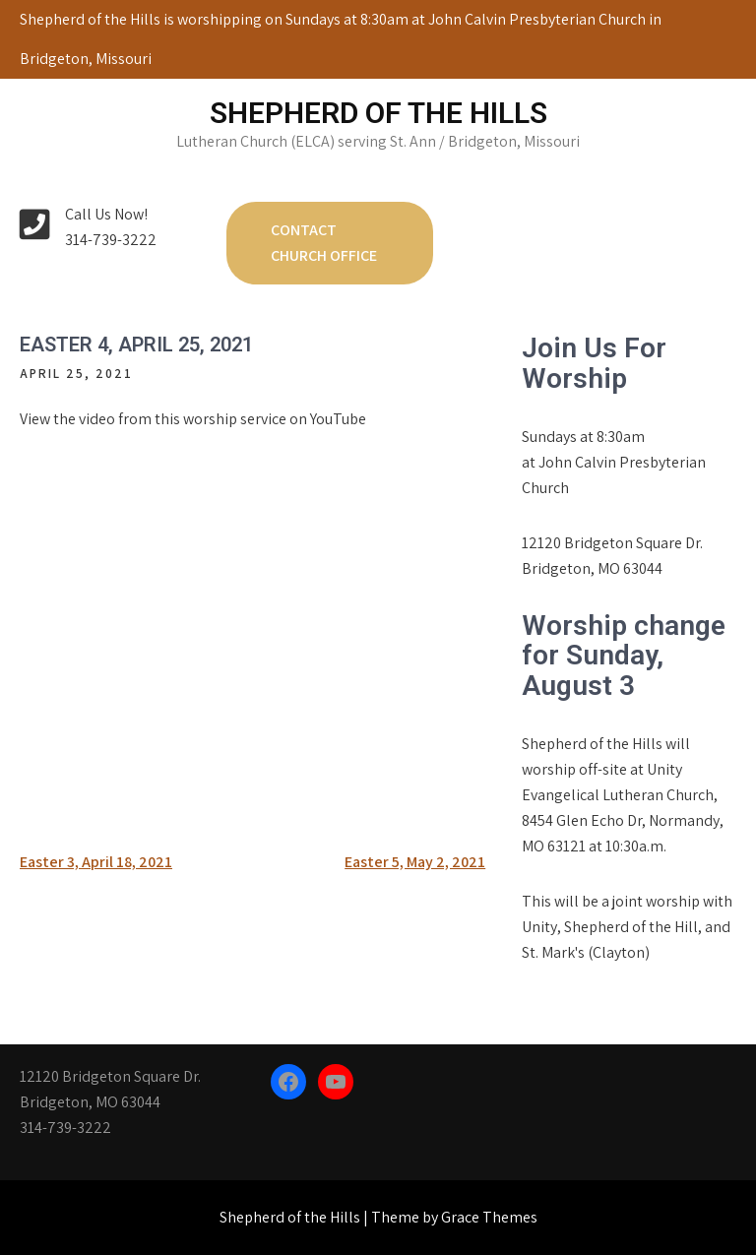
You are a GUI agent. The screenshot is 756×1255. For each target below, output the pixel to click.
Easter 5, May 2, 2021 (415, 861)
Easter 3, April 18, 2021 (96, 861)
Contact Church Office (324, 243)
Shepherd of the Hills (378, 112)
